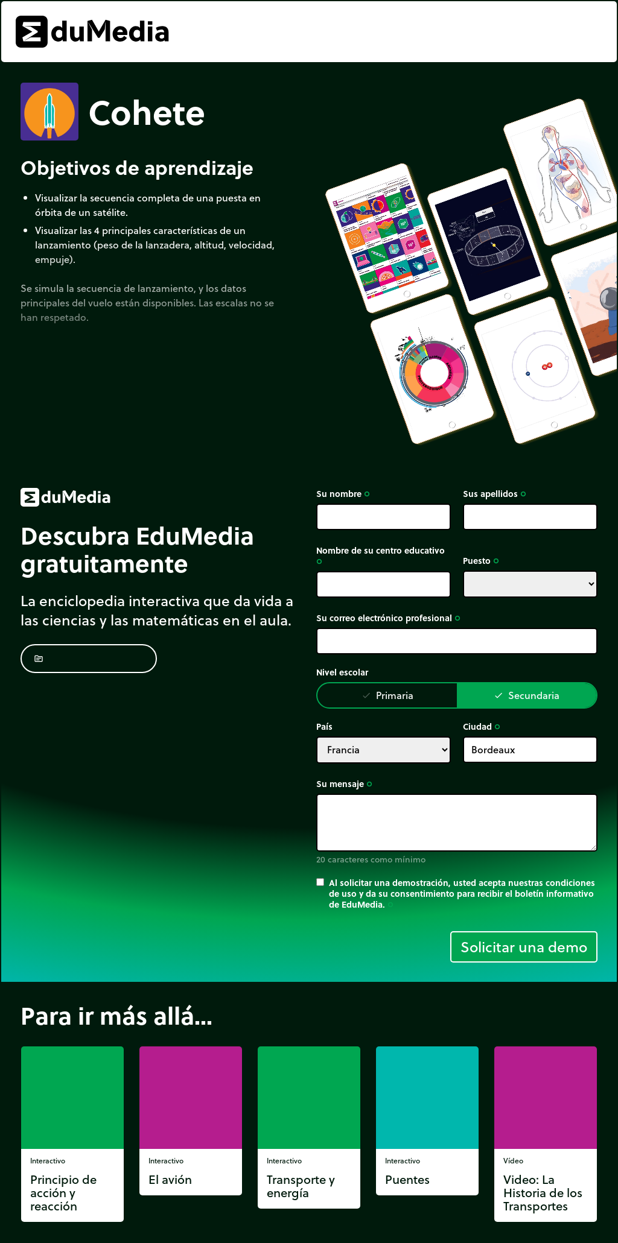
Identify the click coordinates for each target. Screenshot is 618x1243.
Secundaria (526, 695)
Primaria (387, 695)
